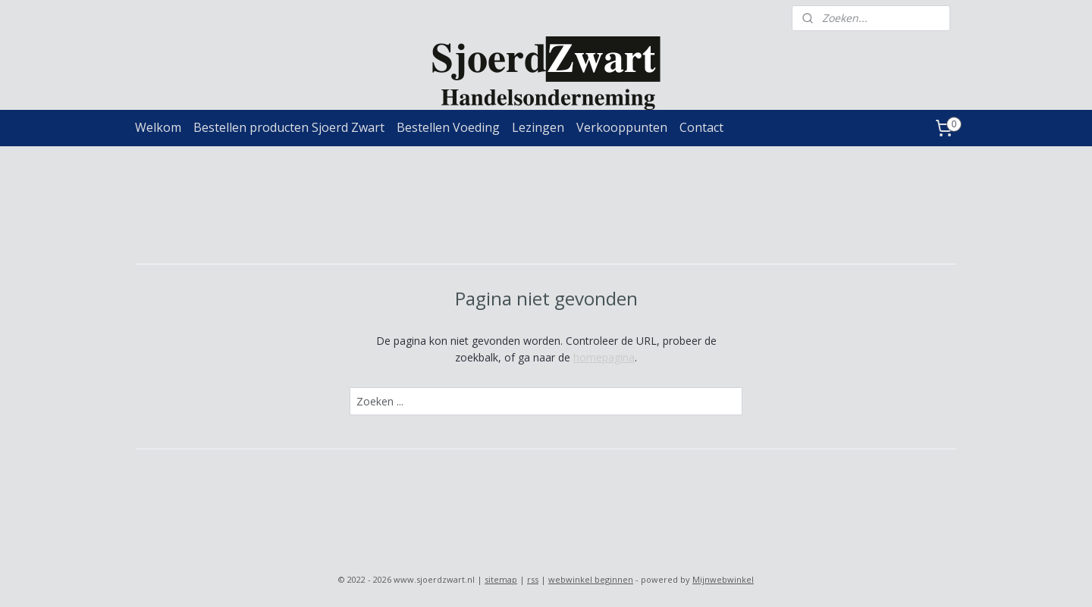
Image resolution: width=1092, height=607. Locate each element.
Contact (701, 127)
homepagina (604, 357)
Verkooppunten (621, 127)
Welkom (158, 127)
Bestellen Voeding (448, 127)
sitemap (501, 579)
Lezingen (538, 127)
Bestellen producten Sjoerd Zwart (288, 127)
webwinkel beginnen (590, 579)
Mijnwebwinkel (723, 579)
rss (532, 579)
